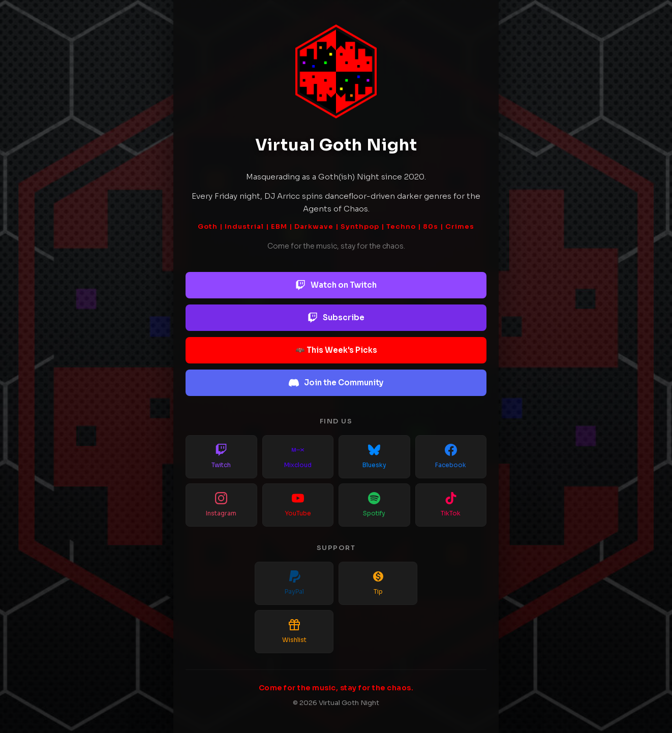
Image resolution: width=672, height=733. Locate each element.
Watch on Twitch (336, 285)
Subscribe (336, 318)
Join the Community (336, 383)
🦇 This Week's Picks (336, 350)
